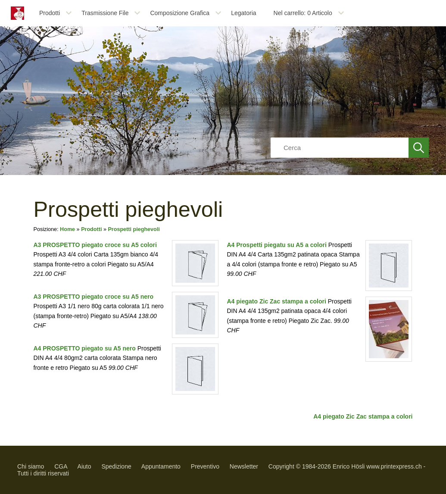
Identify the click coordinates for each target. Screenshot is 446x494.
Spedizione (116, 466)
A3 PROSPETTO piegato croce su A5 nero (94, 296)
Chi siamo (30, 466)
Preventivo (205, 466)
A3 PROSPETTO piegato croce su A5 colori (95, 244)
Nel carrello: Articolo (303, 12)
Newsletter (244, 466)
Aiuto (84, 466)
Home (67, 229)
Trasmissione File (104, 12)
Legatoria (243, 12)
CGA (60, 466)
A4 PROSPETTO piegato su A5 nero (85, 348)
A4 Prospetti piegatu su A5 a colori (277, 244)
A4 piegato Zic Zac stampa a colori (276, 301)
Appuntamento (161, 466)
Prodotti (49, 12)
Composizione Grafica (179, 12)
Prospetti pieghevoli (133, 229)
